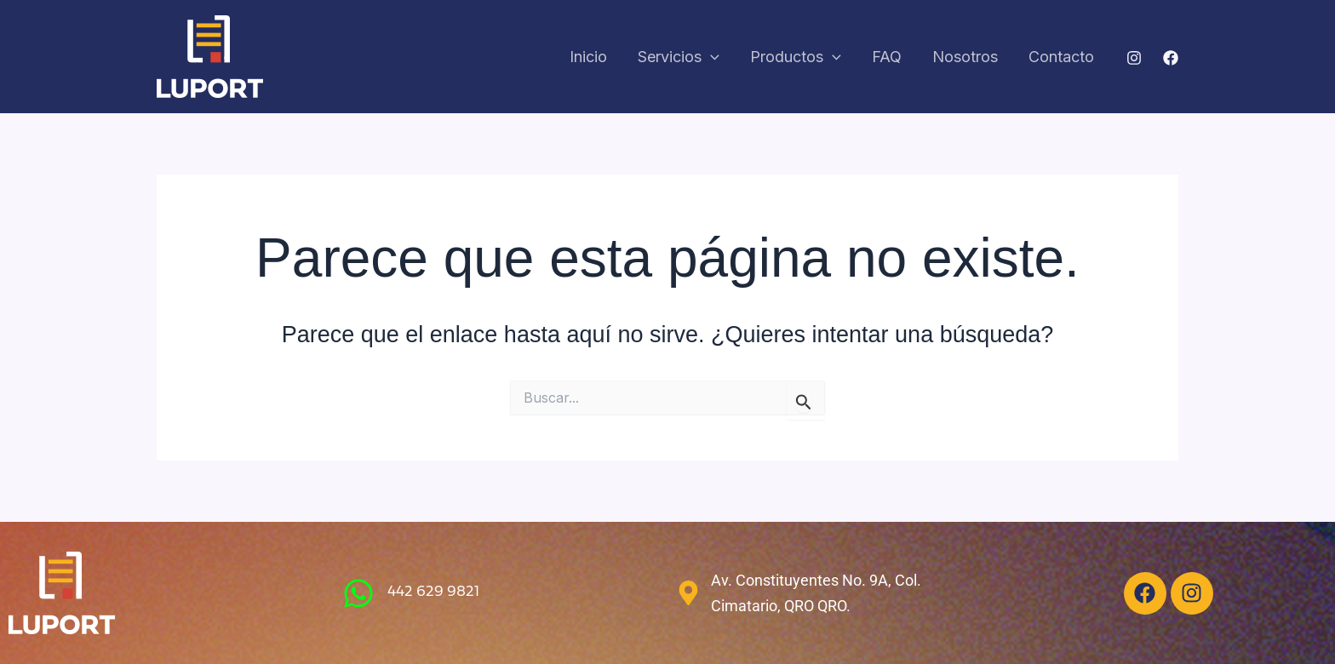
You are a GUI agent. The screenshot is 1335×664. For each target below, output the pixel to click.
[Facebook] (1170, 58)
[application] (710, 57)
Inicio (588, 57)
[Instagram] (1134, 58)
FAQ (887, 57)
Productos (795, 57)
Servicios (678, 57)
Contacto (1061, 57)
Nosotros (965, 57)
